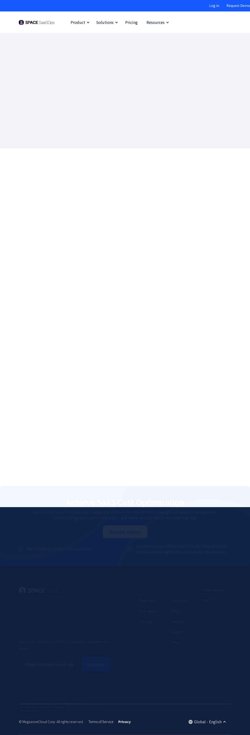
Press (176, 625)
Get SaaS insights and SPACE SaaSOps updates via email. (63, 627)
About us (179, 583)
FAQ (206, 583)
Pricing (131, 22)
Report (177, 614)
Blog (175, 593)
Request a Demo (125, 514)
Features (147, 583)
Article (177, 603)
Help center (213, 572)
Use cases (147, 593)
